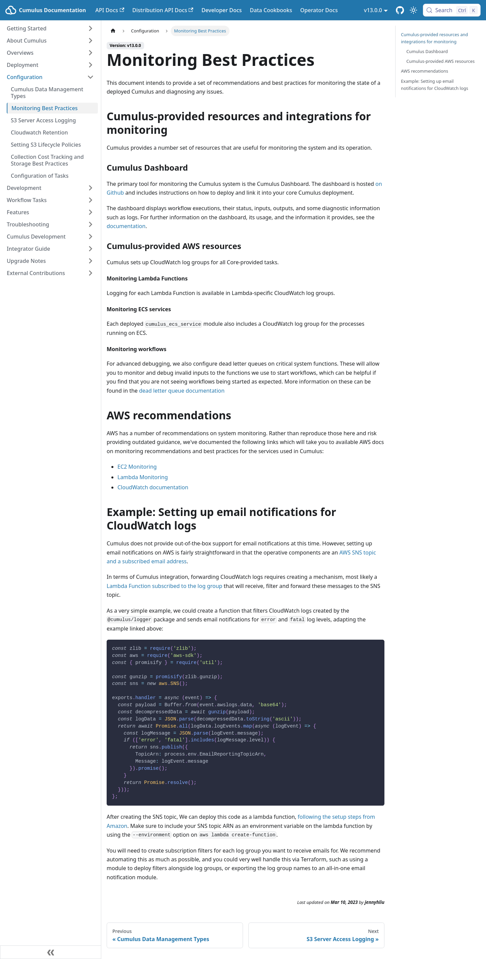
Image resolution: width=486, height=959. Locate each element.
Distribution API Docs (162, 10)
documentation (126, 226)
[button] (50, 28)
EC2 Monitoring (137, 466)
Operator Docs (319, 10)
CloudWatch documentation (152, 487)
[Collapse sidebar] (50, 952)
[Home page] (113, 31)
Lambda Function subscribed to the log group (164, 586)
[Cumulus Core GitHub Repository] (400, 10)
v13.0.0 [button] (373, 10)
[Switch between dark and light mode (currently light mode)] (413, 10)
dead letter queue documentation (181, 390)
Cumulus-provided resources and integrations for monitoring (434, 38)
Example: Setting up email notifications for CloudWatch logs (434, 84)
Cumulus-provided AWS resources (440, 61)
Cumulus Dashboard (427, 51)
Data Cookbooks (271, 10)
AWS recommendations (424, 71)
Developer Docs (221, 10)
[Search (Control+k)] (452, 10)
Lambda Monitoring (142, 477)
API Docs (110, 10)
